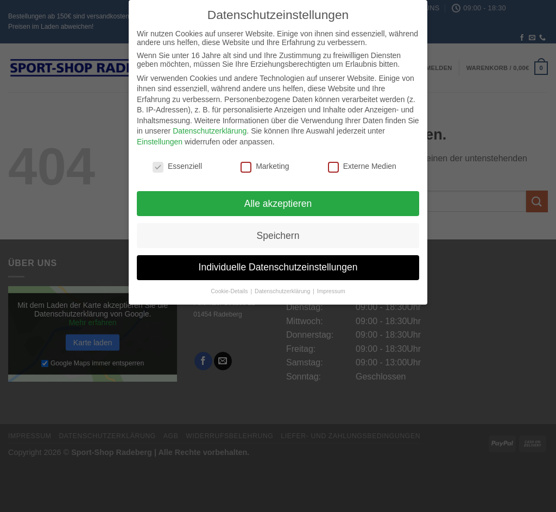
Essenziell (177, 161)
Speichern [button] (278, 231)
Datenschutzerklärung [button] (283, 287)
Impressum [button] (331, 287)
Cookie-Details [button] (230, 287)
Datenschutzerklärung (210, 127)
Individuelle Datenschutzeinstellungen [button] (278, 263)
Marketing (265, 161)
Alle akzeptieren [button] (278, 199)
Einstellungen (159, 138)
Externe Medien (362, 161)
